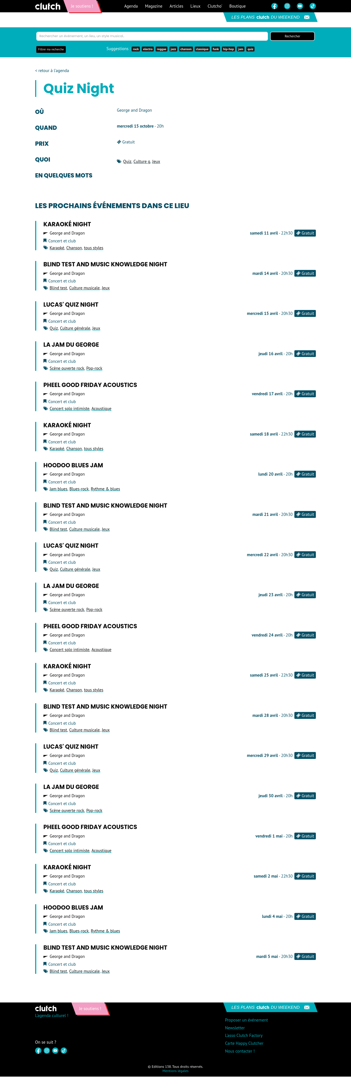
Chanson (74, 248)
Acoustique (101, 409)
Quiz (127, 162)
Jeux (156, 162)
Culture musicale (84, 288)
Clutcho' (215, 6)
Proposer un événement (246, 1020)
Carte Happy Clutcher (244, 1043)
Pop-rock (94, 368)
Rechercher (292, 36)
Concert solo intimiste (70, 409)
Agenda (131, 6)
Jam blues (58, 489)
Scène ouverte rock (67, 368)
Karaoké (57, 248)
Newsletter (235, 1028)
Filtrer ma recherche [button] (51, 50)
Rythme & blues (105, 489)
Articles (176, 6)
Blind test (58, 288)
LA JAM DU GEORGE (71, 345)
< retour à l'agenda (52, 71)
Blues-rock (79, 489)
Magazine (154, 6)
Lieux (195, 6)
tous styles (93, 248)
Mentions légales (175, 1071)
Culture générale (75, 328)
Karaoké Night (67, 225)
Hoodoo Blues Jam (73, 466)
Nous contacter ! (240, 1051)
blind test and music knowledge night (105, 265)
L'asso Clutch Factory (244, 1036)
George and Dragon (67, 233)
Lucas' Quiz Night (70, 305)
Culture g (141, 162)
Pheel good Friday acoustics (90, 385)
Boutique (237, 6)
